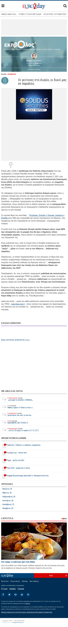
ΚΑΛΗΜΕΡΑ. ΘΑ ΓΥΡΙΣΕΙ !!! (14, 422)
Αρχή (51, 575)
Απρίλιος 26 (7, 489)
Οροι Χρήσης (34, 581)
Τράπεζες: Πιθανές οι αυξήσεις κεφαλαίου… (21, 446)
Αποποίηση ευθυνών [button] (34, 69)
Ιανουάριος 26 (7, 501)
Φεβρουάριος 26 (8, 497)
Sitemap (25, 581)
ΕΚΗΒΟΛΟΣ (12, 74)
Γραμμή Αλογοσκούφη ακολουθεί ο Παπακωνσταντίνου (25, 477)
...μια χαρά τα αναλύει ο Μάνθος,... (17, 399)
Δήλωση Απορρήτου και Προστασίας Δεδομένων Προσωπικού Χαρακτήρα (26, 612)
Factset (21, 589)
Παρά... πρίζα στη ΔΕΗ (12, 461)
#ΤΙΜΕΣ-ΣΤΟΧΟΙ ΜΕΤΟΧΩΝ (30, 14)
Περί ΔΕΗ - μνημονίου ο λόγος (15, 469)
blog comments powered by (15, 340)
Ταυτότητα (5, 581)
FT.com (4, 589)
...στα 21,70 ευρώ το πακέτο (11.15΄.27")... (20, 430)
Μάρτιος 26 (7, 493)
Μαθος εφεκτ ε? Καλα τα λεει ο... (17, 407)
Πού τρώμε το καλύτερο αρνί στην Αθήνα (18, 562)
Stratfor (13, 589)
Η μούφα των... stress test (14, 454)
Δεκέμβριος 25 (8, 504)
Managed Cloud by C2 (18, 622)
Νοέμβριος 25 (7, 508)
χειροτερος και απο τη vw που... (16, 414)
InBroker (27, 603)
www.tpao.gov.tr (18, 304)
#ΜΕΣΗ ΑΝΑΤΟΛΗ (8, 14)
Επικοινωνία (15, 581)
